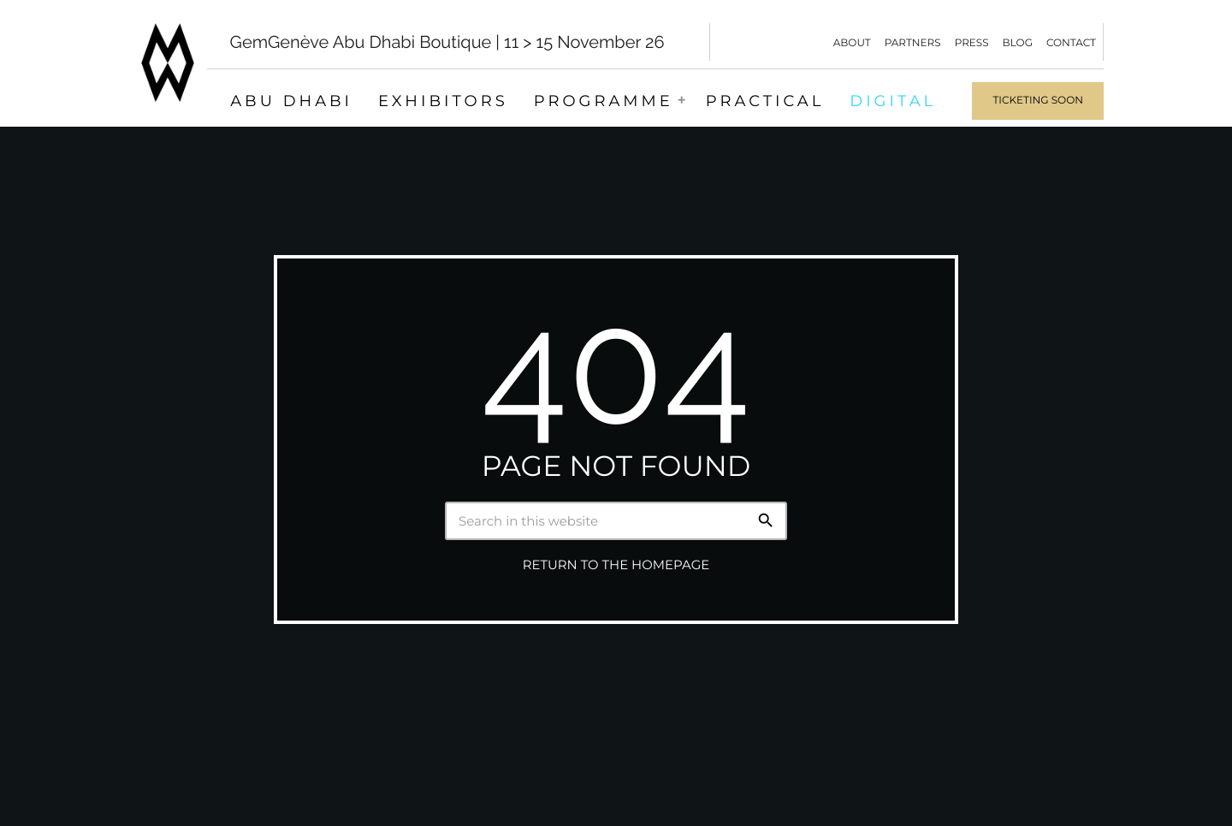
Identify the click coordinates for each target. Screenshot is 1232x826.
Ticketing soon (1037, 100)
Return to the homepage (616, 565)
